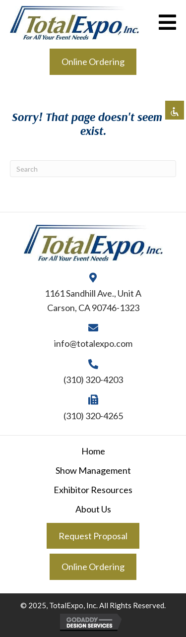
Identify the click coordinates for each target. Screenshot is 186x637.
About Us (93, 509)
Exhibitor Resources (93, 489)
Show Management (93, 470)
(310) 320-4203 (93, 379)
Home (93, 451)
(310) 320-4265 (93, 415)
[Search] (93, 168)
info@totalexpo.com (93, 343)
